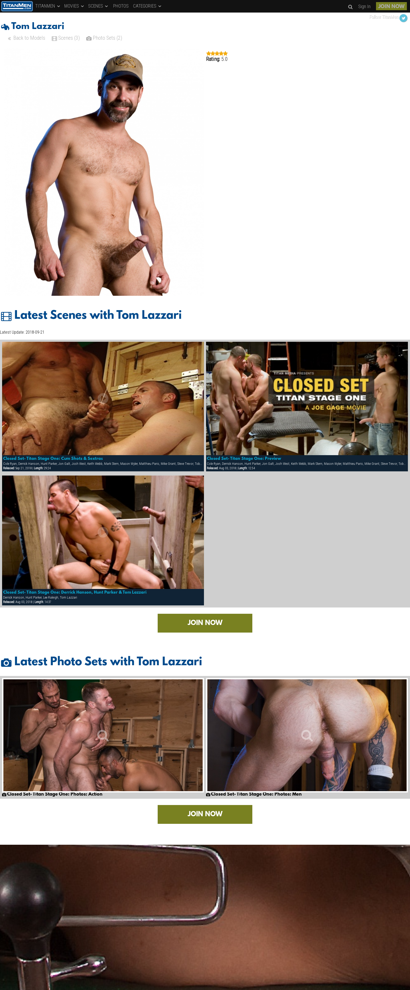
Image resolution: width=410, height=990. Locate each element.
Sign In (364, 6)
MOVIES (74, 6)
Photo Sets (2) (104, 38)
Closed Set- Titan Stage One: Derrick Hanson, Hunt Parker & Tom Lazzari (74, 592)
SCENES (98, 6)
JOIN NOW (391, 7)
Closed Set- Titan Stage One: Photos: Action (52, 794)
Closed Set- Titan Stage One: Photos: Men (254, 794)
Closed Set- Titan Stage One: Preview (244, 458)
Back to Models (26, 38)
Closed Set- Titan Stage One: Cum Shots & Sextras (53, 458)
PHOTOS (121, 6)
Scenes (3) (66, 38)
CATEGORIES (147, 6)
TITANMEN (48, 6)
